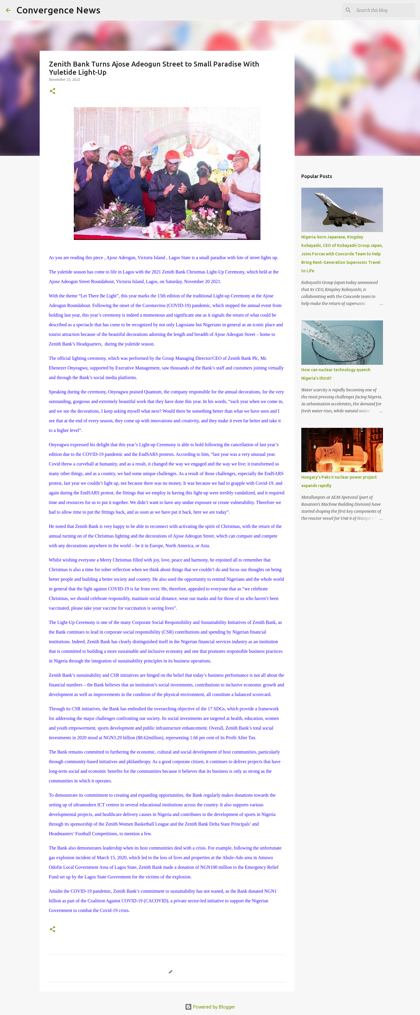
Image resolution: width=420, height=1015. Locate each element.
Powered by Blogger (210, 1006)
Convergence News (58, 10)
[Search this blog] (384, 10)
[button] (52, 91)
